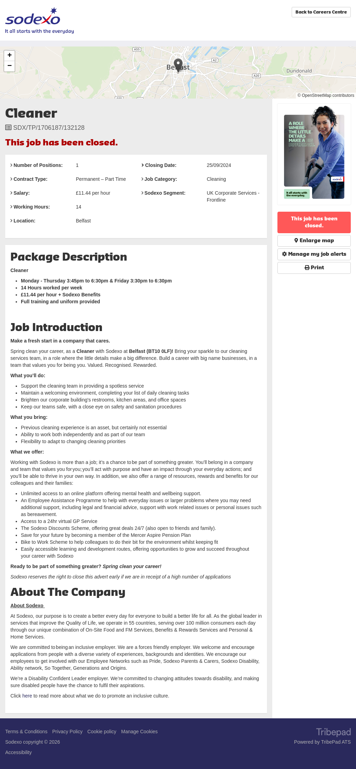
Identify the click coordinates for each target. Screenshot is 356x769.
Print (314, 267)
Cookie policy (101, 731)
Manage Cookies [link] (139, 731)
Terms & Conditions (26, 731)
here (27, 696)
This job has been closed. (314, 222)
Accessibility (18, 752)
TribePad (333, 733)
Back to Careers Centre (321, 12)
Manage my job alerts (314, 254)
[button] (178, 65)
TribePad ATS (336, 742)
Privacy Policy (67, 731)
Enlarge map (314, 240)
